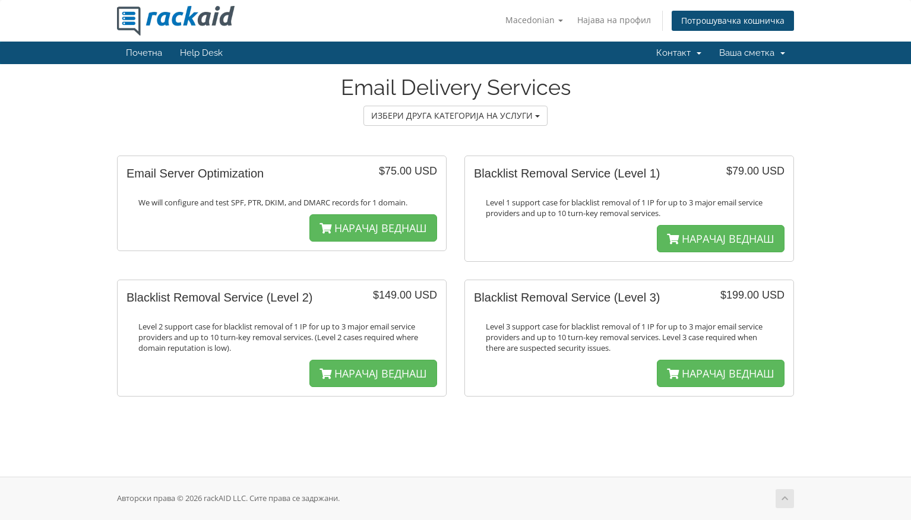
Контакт (678, 52)
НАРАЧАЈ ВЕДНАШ (373, 228)
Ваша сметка (752, 52)
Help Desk (201, 52)
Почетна (144, 52)
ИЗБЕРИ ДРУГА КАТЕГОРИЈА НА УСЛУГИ (455, 115)
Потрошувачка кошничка (733, 20)
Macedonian (534, 20)
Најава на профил (614, 20)
